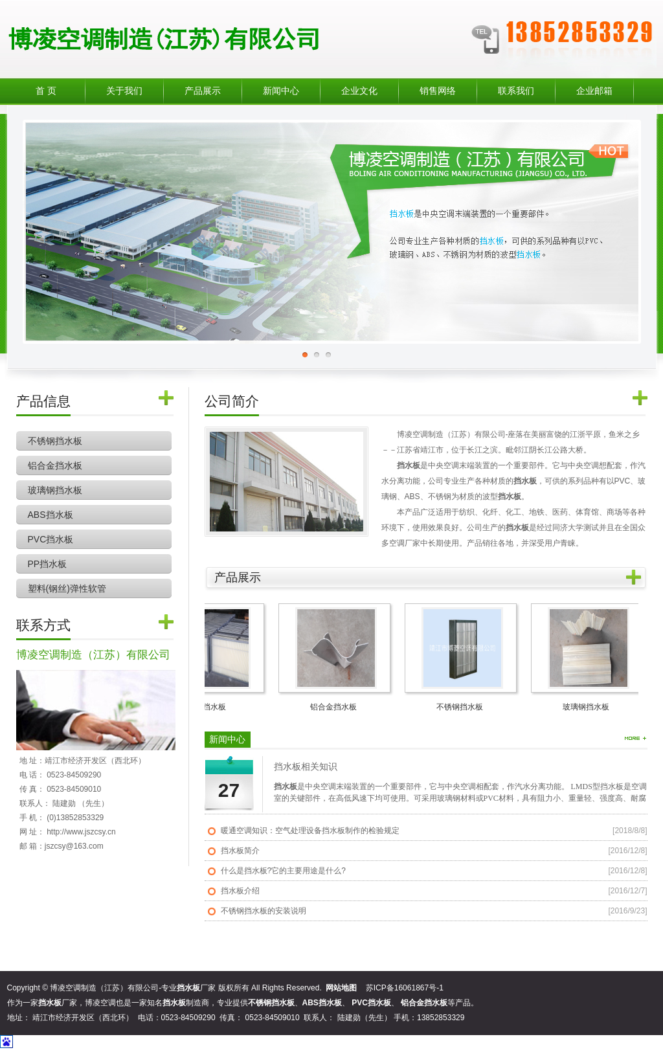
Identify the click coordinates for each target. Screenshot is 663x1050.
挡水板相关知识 (305, 767)
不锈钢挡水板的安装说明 (263, 910)
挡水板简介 (240, 850)
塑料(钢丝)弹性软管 (67, 588)
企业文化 (359, 91)
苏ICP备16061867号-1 (405, 987)
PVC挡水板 (51, 539)
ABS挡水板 (50, 514)
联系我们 (516, 91)
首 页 (46, 91)
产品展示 (203, 91)
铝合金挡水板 (55, 465)
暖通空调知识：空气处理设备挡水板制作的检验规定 (310, 830)
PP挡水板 (47, 564)
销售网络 (438, 91)
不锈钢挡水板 (55, 441)
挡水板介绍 (240, 890)
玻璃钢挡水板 (55, 490)
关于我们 (124, 91)
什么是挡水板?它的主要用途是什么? (283, 870)
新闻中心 (281, 91)
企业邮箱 (594, 91)
